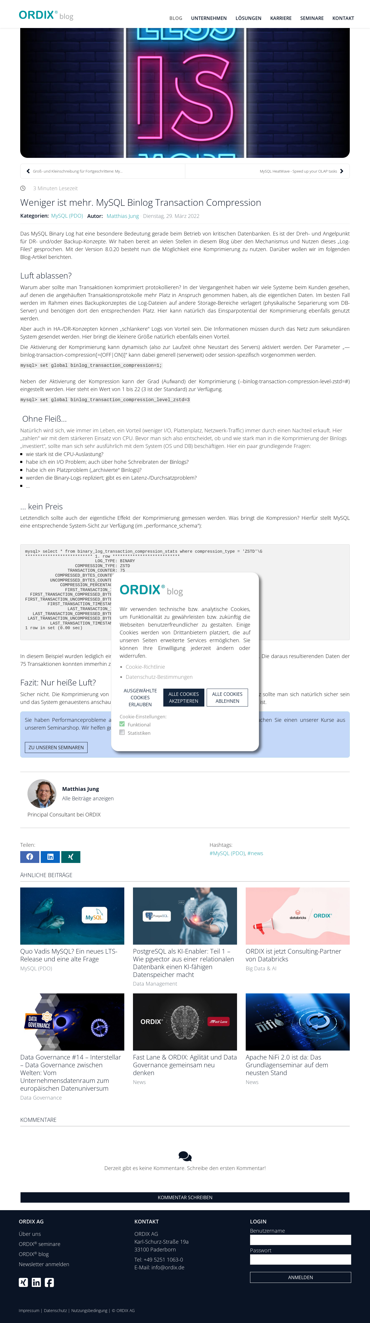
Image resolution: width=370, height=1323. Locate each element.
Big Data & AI (261, 968)
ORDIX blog (34, 1254)
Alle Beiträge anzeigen (88, 798)
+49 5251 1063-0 (163, 1259)
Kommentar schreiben (185, 1197)
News (139, 1082)
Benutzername (267, 1230)
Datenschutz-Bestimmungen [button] (159, 676)
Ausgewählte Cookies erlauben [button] (140, 697)
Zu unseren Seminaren (56, 747)
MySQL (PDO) (67, 215)
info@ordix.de (167, 1267)
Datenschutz (55, 1310)
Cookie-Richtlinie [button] (145, 666)
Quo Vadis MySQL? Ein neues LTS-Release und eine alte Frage (68, 955)
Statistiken (139, 733)
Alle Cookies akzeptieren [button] (184, 697)
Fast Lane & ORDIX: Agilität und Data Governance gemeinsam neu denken (185, 1065)
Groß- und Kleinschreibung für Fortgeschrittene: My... (74, 171)
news (257, 853)
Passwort (260, 1250)
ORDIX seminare (39, 1243)
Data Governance (41, 1097)
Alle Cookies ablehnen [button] (227, 697)
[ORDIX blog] (46, 13)
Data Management (155, 983)
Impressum (29, 1310)
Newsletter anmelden (44, 1264)
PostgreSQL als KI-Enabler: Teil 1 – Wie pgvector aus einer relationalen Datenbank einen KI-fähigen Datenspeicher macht (183, 963)
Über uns (30, 1233)
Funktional (139, 725)
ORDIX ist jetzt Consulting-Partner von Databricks (293, 955)
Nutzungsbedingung (89, 1310)
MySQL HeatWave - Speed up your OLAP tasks (302, 171)
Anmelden (300, 1277)
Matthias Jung (123, 215)
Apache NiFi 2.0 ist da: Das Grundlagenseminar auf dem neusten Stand (287, 1065)
